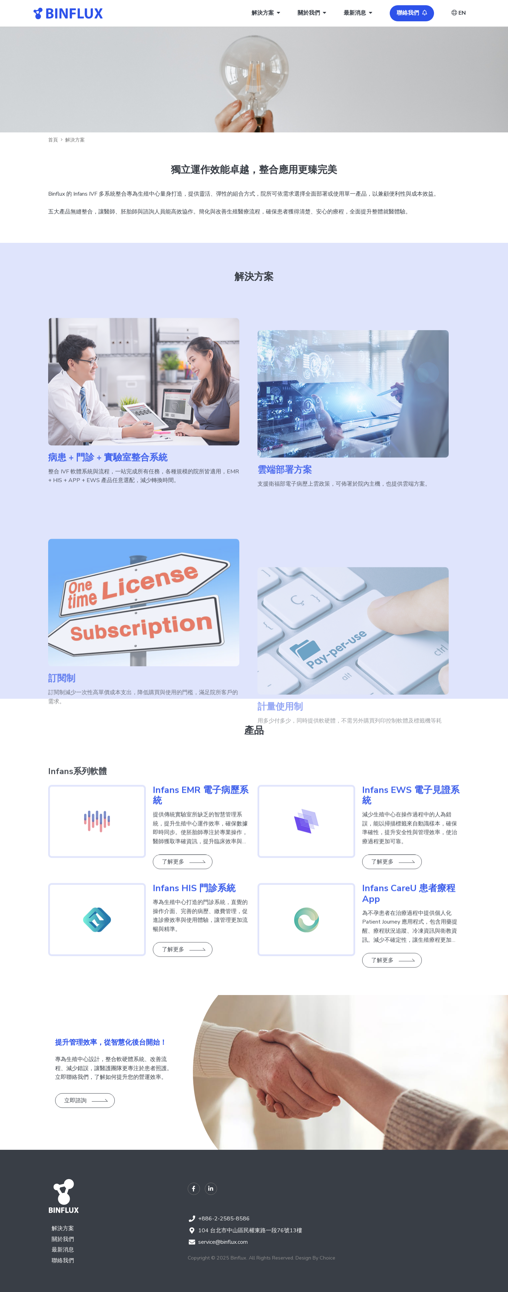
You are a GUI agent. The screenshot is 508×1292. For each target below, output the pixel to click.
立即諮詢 (75, 1100)
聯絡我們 (63, 1260)
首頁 (53, 139)
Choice (327, 1257)
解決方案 (63, 1228)
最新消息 (63, 1250)
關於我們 (63, 1239)
